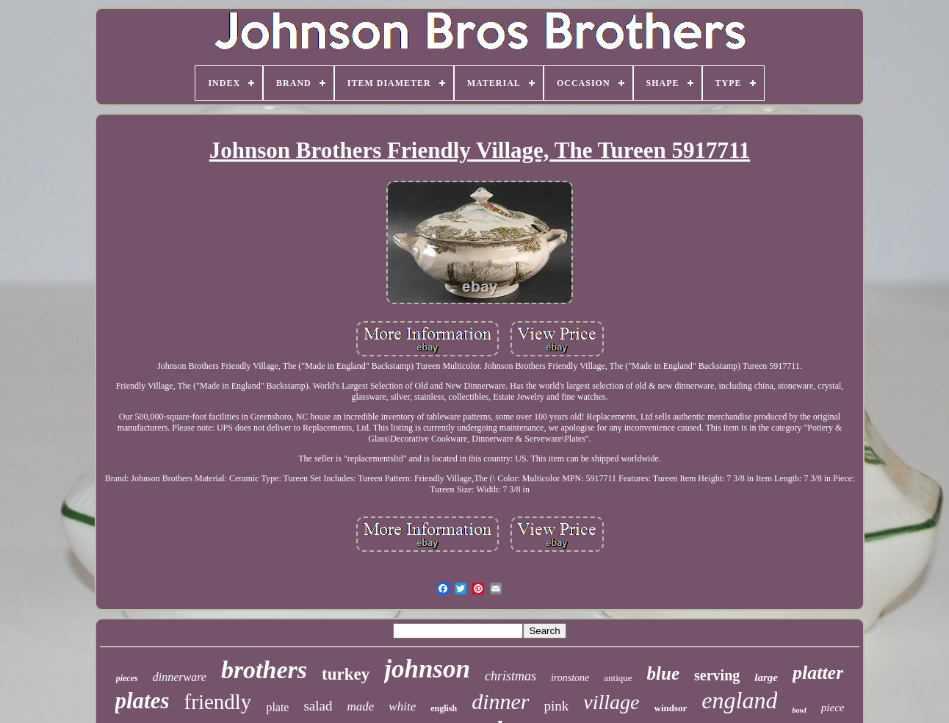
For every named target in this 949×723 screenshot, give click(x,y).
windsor (671, 707)
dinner (500, 701)
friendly (218, 701)
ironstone (570, 677)
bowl (799, 710)
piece (833, 707)
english (443, 708)
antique (618, 677)
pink (556, 705)
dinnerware (179, 677)
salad (317, 705)
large (766, 677)
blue (663, 673)
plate (277, 707)
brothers (264, 669)
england (739, 700)
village (611, 702)
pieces (127, 678)
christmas (510, 676)
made (361, 706)
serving (717, 675)
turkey (345, 674)
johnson (427, 669)
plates (142, 700)
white (402, 706)
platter (818, 672)
